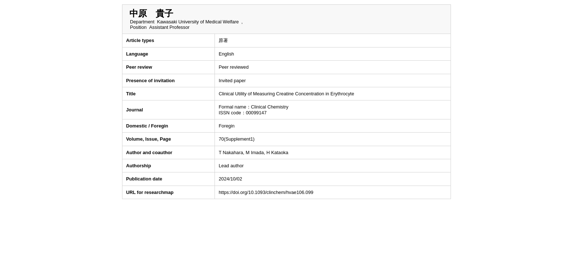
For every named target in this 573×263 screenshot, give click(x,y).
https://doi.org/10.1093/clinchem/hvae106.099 (266, 192)
